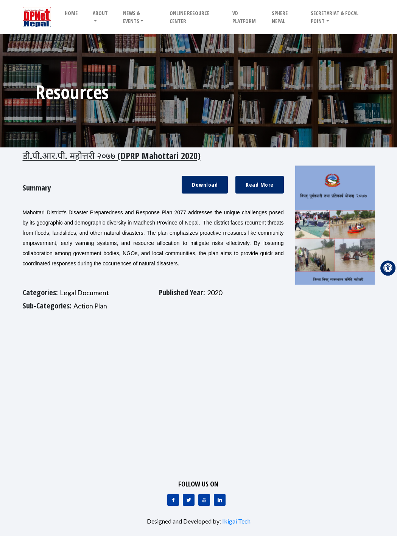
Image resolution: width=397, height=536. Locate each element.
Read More (260, 184)
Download (205, 184)
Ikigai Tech (236, 521)
